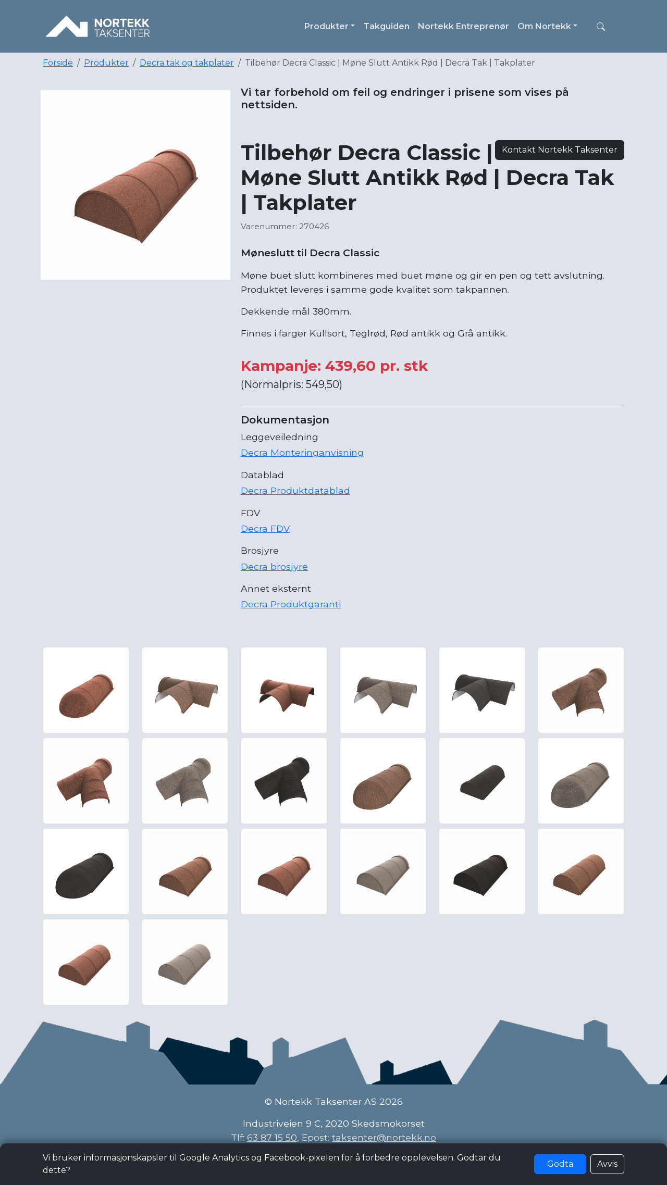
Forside (58, 63)
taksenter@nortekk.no (384, 1137)
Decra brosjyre (274, 566)
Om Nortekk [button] (544, 26)
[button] (601, 26)
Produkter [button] (326, 26)
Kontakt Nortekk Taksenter (559, 150)
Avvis (607, 1164)
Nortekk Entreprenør (463, 26)
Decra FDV (265, 528)
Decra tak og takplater (187, 63)
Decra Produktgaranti (291, 603)
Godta (560, 1164)
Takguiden (386, 26)
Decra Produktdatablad (295, 490)
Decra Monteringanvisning (302, 452)
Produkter (106, 63)
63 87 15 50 (272, 1137)
